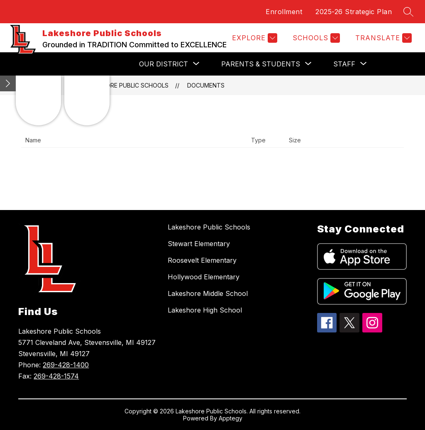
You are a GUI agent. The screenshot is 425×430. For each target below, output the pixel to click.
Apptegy (230, 418)
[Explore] (253, 38)
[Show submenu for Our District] (163, 64)
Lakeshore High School (205, 310)
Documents (206, 85)
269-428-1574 (56, 376)
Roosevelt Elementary (202, 260)
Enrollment (284, 11)
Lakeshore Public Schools (126, 85)
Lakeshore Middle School (208, 293)
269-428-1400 (66, 365)
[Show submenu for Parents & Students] (260, 64)
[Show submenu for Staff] (344, 64)
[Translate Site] (382, 38)
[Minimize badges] (8, 83)
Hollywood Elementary (203, 277)
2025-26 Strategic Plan (353, 11)
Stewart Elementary (199, 243)
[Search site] (408, 12)
